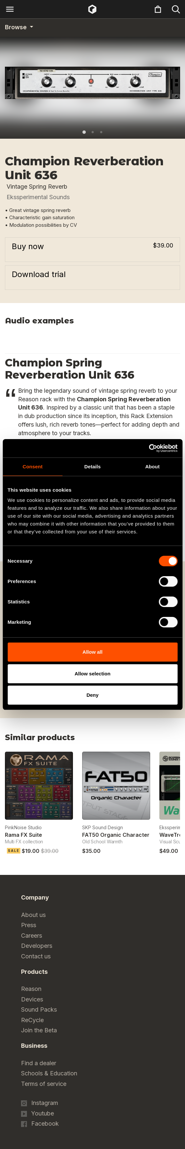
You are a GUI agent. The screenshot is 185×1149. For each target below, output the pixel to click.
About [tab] (152, 466)
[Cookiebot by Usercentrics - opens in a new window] (148, 448)
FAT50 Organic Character (116, 835)
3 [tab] (101, 132)
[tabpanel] (92, 82)
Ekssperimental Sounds (38, 197)
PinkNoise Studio (23, 827)
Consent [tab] (33, 466)
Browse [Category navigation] (16, 27)
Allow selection (92, 673)
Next (176, 739)
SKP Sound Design (102, 827)
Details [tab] (92, 466)
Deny (92, 695)
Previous (159, 739)
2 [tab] (92, 132)
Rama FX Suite (23, 835)
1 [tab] (84, 132)
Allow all (92, 652)
